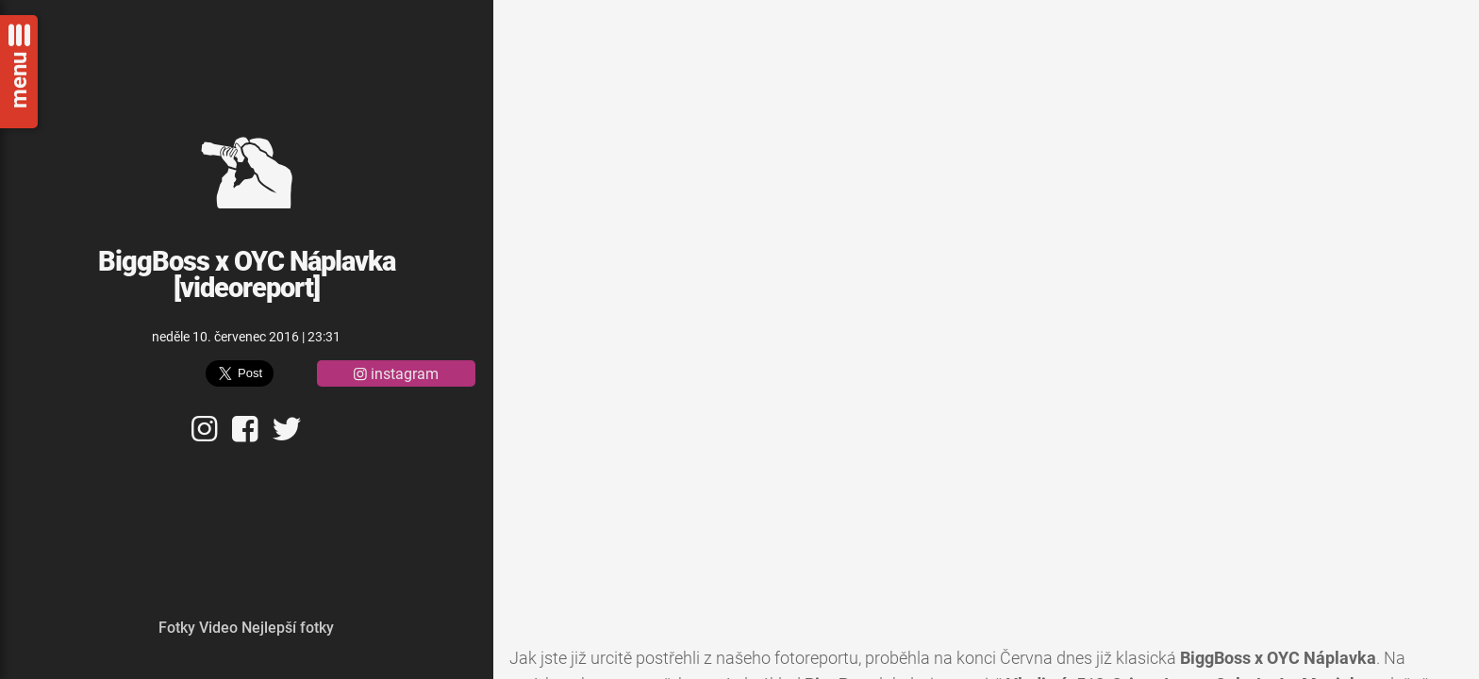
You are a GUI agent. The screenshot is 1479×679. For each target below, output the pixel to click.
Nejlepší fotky (287, 628)
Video (218, 628)
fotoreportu (816, 658)
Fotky (176, 628)
